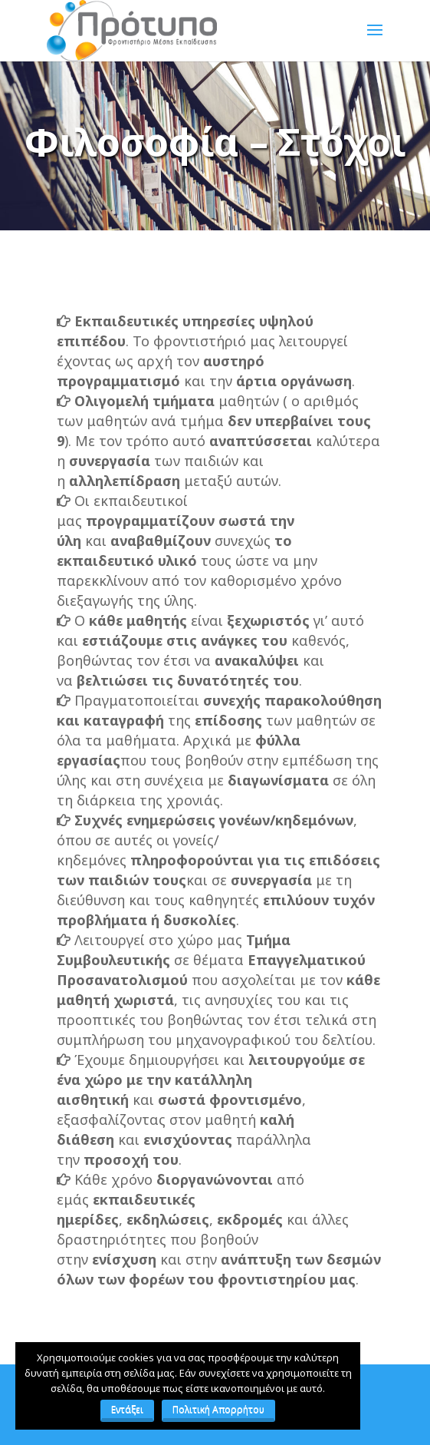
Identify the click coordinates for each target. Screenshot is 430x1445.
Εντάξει (127, 1409)
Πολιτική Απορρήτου (218, 1409)
